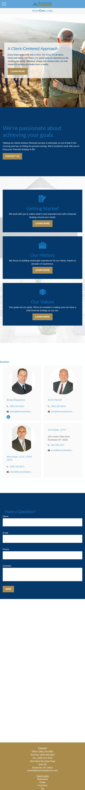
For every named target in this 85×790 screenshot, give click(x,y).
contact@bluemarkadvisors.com (42, 770)
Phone (6, 549)
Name (5, 516)
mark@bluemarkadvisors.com (21, 472)
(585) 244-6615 (17, 406)
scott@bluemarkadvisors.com (62, 450)
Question (7, 566)
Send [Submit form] (8, 589)
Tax (42, 788)
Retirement (42, 779)
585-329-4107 (57, 445)
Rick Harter (55, 399)
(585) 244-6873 (17, 467)
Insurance (42, 785)
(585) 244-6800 (46, 751)
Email (5, 533)
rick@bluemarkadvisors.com (62, 411)
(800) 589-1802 (47, 755)
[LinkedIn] (8, 417)
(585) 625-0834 (58, 406)
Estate (42, 782)
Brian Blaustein (16, 399)
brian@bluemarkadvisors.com (21, 411)
